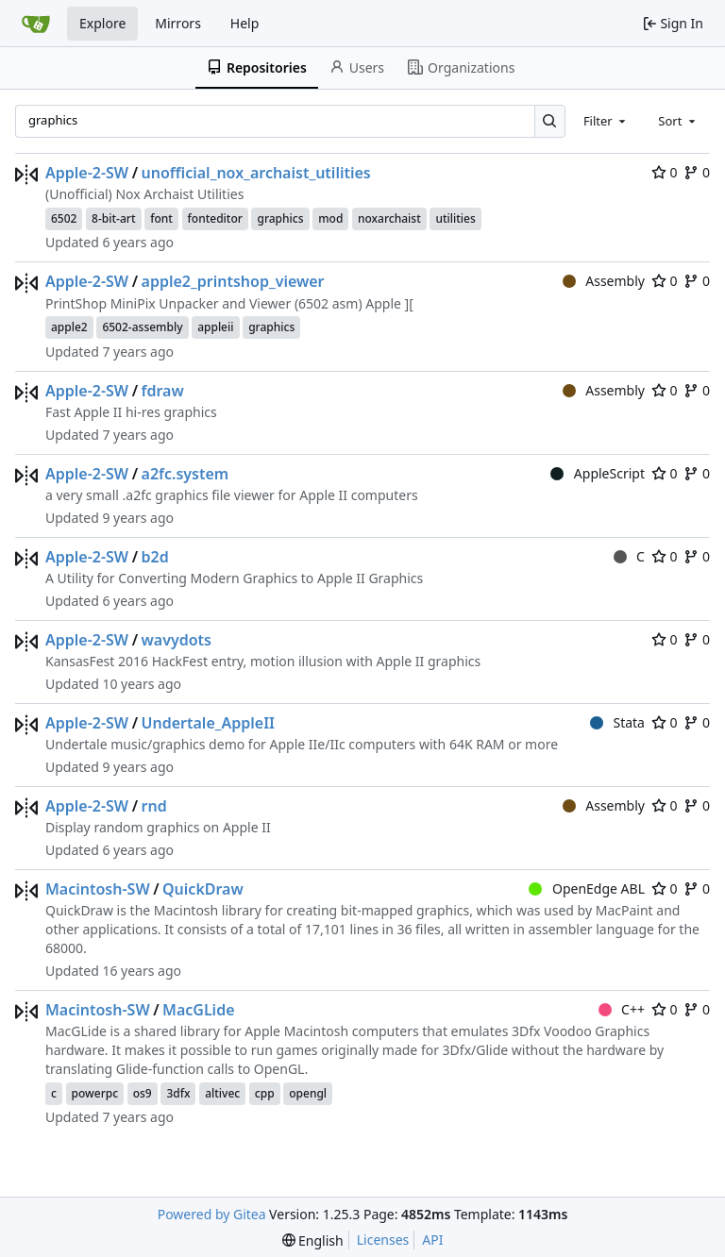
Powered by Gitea (212, 1214)
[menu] (313, 1240)
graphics (280, 218)
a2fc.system (185, 473)
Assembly (604, 281)
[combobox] (606, 121)
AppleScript (597, 473)
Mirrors (178, 23)
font (161, 218)
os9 (142, 1093)
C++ (622, 1009)
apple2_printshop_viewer (233, 281)
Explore (102, 23)
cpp (265, 1093)
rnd (154, 805)
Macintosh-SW (97, 889)
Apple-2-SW (86, 172)
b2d (155, 556)
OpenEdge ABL (587, 888)
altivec (222, 1093)
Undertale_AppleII (209, 722)
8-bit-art (113, 218)
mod (330, 218)
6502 (63, 218)
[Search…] (549, 121)
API (432, 1240)
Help (245, 23)
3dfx (178, 1093)
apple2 (69, 327)
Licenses (383, 1240)
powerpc (95, 1093)
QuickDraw (203, 889)
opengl (308, 1093)
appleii (215, 327)
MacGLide (198, 1009)
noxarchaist (389, 218)
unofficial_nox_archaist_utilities (256, 172)
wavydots (176, 639)
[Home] (35, 24)
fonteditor (215, 218)
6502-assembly (142, 327)
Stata (617, 722)
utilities (455, 218)
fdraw (163, 390)
